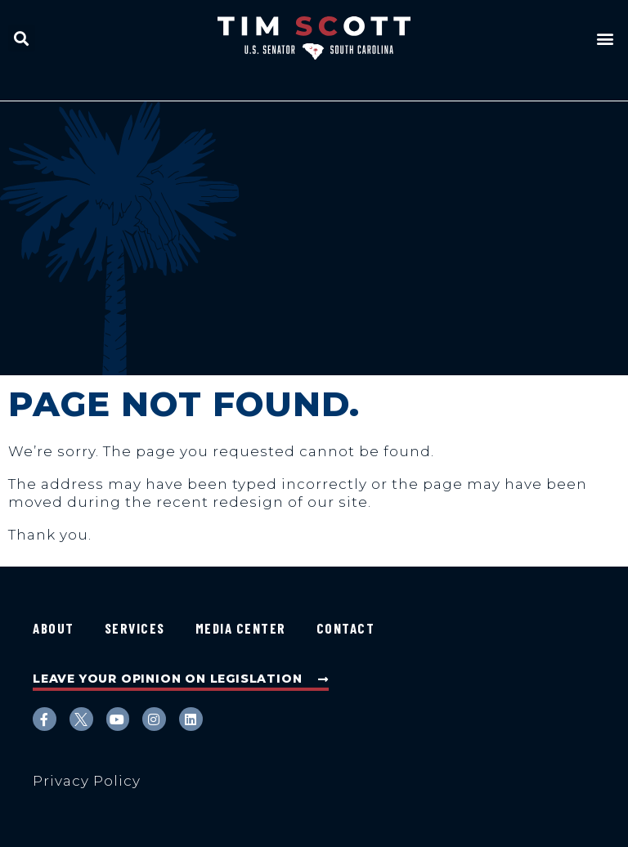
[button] (21, 38)
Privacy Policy (87, 781)
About (53, 628)
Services (135, 628)
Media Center (240, 628)
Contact (345, 628)
